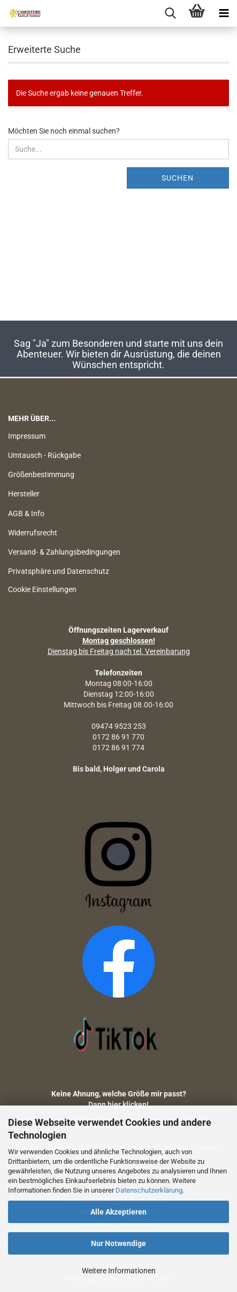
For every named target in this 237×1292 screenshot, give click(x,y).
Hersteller (24, 493)
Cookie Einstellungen (42, 589)
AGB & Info (26, 513)
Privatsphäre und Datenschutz (58, 571)
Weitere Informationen (119, 1270)
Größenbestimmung (41, 474)
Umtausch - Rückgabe (44, 455)
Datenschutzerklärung (149, 1190)
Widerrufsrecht (32, 532)
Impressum (26, 436)
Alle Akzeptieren (118, 1212)
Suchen (178, 178)
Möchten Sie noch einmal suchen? (64, 131)
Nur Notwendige (118, 1243)
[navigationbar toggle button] (223, 13)
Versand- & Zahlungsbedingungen (64, 552)
